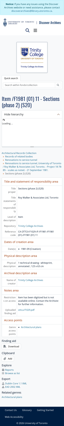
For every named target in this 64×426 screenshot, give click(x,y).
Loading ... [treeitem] (7, 123)
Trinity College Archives (30, 226)
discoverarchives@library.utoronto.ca (31, 10)
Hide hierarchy (13, 114)
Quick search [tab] (11, 78)
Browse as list (11, 373)
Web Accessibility (14, 416)
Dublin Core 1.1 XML (14, 383)
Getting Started (45, 410)
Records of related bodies (19, 156)
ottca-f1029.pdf (26, 309)
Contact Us (11, 410)
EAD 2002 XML (11, 386)
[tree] (32, 132)
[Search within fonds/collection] (29, 85)
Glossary (27, 410)
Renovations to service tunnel (21, 159)
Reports (8, 369)
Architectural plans (31, 327)
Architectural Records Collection (19, 153)
